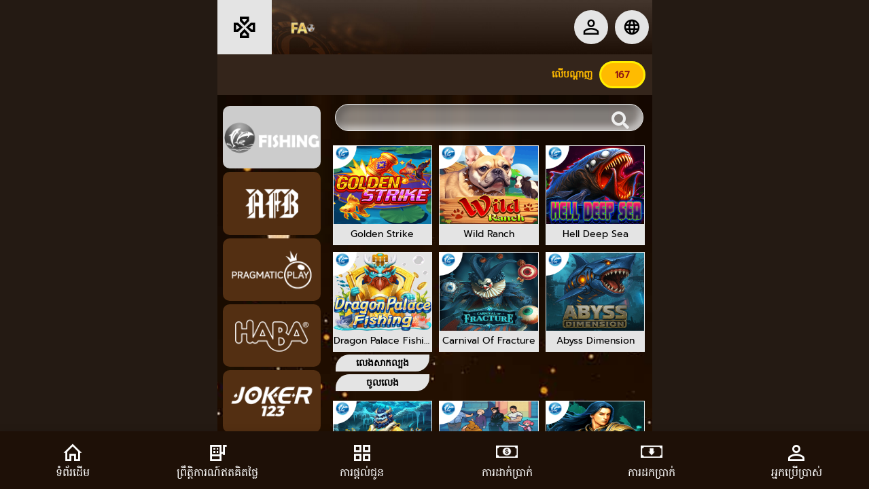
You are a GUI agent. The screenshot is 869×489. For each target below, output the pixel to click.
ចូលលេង (382, 383)
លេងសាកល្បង (382, 363)
